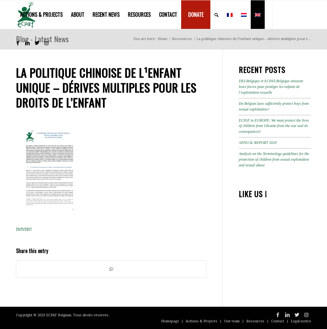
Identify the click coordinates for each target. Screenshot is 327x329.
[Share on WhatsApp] (111, 269)
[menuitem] (41, 14)
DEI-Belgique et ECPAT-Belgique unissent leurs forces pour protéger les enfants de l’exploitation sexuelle (271, 87)
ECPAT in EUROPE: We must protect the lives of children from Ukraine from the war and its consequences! (274, 126)
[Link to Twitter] (37, 43)
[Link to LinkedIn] (27, 43)
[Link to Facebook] (18, 43)
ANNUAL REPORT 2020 (257, 142)
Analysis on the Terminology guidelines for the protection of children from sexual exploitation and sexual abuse (274, 159)
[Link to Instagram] (46, 43)
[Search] (216, 14)
